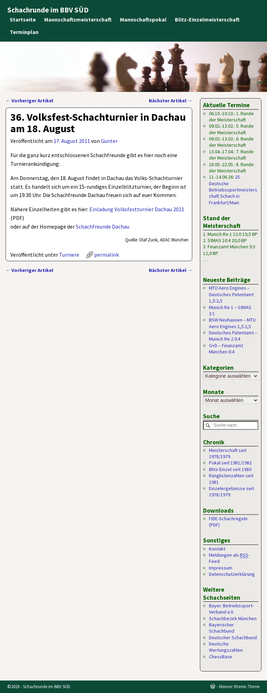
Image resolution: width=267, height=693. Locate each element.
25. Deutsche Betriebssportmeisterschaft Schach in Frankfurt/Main (233, 190)
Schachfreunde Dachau (102, 226)
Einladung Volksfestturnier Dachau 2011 (136, 209)
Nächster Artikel (170, 100)
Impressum (220, 568)
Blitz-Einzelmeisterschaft (207, 19)
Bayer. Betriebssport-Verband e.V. (231, 608)
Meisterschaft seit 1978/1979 (227, 453)
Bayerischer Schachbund (221, 628)
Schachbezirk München (233, 618)
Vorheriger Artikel (29, 100)
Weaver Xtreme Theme (239, 687)
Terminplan (24, 31)
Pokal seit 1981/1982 (230, 463)
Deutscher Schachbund (233, 637)
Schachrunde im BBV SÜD (48, 10)
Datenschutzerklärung (232, 574)
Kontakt (217, 549)
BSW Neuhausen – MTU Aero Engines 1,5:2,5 (232, 323)
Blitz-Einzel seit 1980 (230, 469)
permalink (106, 254)
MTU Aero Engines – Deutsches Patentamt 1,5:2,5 (231, 294)
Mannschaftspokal (143, 19)
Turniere (69, 254)
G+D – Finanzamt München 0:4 (226, 348)
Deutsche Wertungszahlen (226, 647)
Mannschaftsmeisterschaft (78, 19)
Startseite (23, 19)
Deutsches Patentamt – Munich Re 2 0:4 (233, 336)
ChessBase (220, 656)
